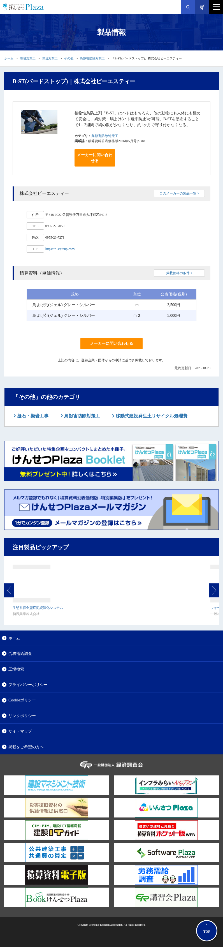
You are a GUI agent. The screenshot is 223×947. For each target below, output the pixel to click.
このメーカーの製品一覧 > (179, 193)
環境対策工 (28, 58)
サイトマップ (20, 731)
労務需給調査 (20, 653)
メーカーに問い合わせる (94, 158)
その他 (68, 58)
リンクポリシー (22, 715)
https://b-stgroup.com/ (60, 249)
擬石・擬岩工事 (32, 416)
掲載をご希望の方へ (26, 747)
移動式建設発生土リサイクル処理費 (151, 416)
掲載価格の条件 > (179, 273)
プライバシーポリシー (28, 684)
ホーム (8, 58)
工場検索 (16, 669)
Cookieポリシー (22, 700)
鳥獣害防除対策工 (92, 58)
